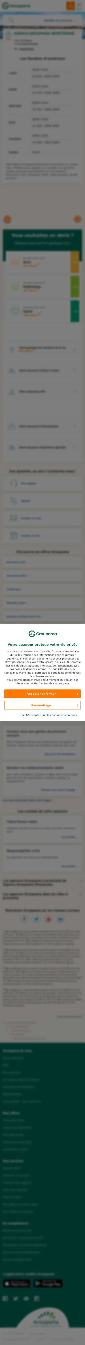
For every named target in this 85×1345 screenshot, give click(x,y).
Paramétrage (41, 705)
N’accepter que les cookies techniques (44, 715)
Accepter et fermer (41, 694)
